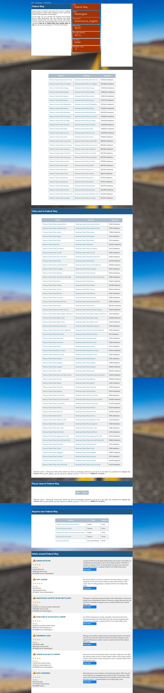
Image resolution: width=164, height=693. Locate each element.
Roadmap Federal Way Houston (85, 96)
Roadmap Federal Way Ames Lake (86, 428)
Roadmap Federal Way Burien (85, 281)
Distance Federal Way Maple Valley (54, 318)
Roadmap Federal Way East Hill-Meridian (88, 265)
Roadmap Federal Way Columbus (85, 149)
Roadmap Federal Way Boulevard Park (87, 302)
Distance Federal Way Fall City (52, 416)
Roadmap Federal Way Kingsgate (86, 452)
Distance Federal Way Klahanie (52, 273)
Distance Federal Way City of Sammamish (56, 399)
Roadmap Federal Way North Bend (86, 432)
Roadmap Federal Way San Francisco (86, 145)
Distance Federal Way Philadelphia (60, 104)
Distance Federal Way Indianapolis (60, 157)
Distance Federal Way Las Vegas (60, 198)
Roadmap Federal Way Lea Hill (85, 253)
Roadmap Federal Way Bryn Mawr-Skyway (89, 310)
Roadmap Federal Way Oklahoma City (86, 194)
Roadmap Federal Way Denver (84, 169)
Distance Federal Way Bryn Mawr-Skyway (56, 310)
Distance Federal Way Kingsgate (53, 452)
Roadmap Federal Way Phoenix (84, 108)
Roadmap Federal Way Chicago (84, 88)
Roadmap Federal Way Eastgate (85, 363)
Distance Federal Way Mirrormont (53, 354)
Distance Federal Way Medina (52, 383)
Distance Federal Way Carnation (53, 456)
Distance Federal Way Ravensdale (53, 334)
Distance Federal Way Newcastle (53, 338)
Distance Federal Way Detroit (59, 178)
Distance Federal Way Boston (59, 182)
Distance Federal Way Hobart (52, 346)
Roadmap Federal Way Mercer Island (87, 350)
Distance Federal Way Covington (53, 269)
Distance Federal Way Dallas (58, 129)
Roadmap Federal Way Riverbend (86, 444)
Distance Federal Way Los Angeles (60, 84)
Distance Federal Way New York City (61, 80)
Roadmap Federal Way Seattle (84, 165)
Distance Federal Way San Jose (59, 133)
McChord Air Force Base (63, 537)
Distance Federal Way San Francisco (61, 145)
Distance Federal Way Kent (51, 244)
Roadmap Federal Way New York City (86, 80)
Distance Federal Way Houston (59, 96)
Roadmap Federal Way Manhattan (85, 112)
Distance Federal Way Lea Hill (52, 253)
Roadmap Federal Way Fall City (85, 416)
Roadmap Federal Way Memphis (85, 186)
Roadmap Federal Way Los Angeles (86, 84)
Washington (61, 11)
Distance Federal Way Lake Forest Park (55, 465)
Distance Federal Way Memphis (59, 186)
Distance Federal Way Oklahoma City (61, 194)
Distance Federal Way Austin (58, 137)
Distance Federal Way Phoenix (59, 108)
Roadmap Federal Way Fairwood (86, 297)
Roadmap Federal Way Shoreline (86, 460)
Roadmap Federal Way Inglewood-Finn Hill (89, 436)
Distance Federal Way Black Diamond (54, 326)
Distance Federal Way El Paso (59, 174)
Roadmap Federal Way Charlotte (85, 161)
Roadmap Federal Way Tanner (85, 448)
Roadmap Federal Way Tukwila (85, 285)
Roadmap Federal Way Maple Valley (87, 318)
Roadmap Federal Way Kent (84, 244)
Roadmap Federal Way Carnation (86, 456)
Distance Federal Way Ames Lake (53, 428)
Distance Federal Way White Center (54, 322)
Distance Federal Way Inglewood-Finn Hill (56, 436)
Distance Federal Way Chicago (59, 88)
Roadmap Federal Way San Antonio (86, 116)
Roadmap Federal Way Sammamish (87, 403)
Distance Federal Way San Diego (60, 120)
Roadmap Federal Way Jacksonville (86, 141)
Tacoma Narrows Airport (64, 528)
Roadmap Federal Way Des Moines (86, 248)
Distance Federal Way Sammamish (54, 403)
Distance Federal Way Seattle (59, 165)
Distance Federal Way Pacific (52, 240)
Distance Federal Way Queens (59, 100)
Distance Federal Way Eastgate (52, 363)
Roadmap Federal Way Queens (84, 100)
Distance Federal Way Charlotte (59, 161)
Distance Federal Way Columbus (60, 149)
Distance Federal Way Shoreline (53, 460)
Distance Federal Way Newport (52, 359)
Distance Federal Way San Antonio (60, 116)
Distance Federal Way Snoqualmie (53, 424)
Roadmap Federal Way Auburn (85, 232)
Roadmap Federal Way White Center (87, 322)
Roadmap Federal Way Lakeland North (88, 224)
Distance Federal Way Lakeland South (54, 228)
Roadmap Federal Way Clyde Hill (86, 387)
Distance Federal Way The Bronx (60, 125)
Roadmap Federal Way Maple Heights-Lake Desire (91, 314)
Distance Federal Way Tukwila (52, 285)
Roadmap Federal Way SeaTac (85, 261)
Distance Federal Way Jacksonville (60, 141)
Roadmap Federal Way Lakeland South (88, 228)
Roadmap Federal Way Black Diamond (87, 326)
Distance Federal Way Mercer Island (54, 350)
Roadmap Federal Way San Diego (85, 120)
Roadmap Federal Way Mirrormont (86, 354)
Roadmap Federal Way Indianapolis (86, 157)
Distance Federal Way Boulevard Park (54, 302)
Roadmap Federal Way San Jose (85, 133)
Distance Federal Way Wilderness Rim (55, 420)
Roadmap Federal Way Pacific (85, 240)
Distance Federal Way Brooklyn (59, 92)
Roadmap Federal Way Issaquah (85, 367)
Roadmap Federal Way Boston (84, 182)
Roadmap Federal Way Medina (85, 383)
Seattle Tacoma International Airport (67, 524)
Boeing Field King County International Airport (70, 532)
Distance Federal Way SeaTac (52, 261)
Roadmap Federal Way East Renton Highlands (90, 330)
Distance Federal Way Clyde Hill (53, 387)
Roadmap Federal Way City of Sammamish (89, 399)
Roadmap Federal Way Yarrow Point (87, 395)
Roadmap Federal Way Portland (85, 190)
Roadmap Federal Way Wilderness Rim (88, 420)
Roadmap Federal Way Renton (85, 306)
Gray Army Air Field (62, 541)
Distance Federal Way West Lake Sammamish (57, 375)
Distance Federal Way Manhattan (60, 112)
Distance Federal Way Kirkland (52, 408)
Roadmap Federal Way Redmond (86, 412)
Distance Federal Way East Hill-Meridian (55, 265)
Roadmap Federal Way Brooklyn (85, 92)
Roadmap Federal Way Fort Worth (85, 153)
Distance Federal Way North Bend (53, 432)
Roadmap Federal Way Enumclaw (86, 342)
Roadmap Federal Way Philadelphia (86, 104)
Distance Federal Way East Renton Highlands (57, 330)
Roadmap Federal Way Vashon (85, 289)
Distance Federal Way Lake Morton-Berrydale (57, 277)
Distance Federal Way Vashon (52, 289)
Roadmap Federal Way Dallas (84, 129)
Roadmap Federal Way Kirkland (85, 408)
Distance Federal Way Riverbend (53, 444)
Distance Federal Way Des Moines (53, 248)
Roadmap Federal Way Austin (84, 137)
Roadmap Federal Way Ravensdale (86, 334)
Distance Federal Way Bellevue (52, 379)
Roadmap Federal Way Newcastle (86, 338)
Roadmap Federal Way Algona (85, 236)
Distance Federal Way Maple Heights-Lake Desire (58, 314)
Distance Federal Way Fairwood (52, 297)
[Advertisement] (51, 41)
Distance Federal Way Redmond (53, 412)
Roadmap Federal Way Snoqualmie (86, 424)
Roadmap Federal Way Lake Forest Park (88, 465)
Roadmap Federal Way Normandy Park (88, 257)
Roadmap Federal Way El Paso (84, 174)
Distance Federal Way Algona (52, 236)
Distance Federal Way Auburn (52, 232)
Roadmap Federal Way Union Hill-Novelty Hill (90, 440)
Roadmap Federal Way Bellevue (85, 379)
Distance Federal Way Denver (59, 169)
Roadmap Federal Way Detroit (84, 178)
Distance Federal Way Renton (52, 306)
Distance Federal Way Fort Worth (60, 153)
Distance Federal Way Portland (59, 190)
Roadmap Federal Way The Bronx (85, 125)
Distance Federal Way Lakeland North (54, 224)
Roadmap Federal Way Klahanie (85, 273)
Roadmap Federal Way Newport (85, 359)
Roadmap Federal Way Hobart (85, 346)
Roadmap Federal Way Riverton (85, 293)
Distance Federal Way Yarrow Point (54, 395)
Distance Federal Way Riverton (52, 293)
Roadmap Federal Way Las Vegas (85, 198)
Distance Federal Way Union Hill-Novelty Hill (56, 440)
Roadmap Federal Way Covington (86, 269)
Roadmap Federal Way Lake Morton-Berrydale (90, 277)
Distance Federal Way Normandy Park (55, 257)
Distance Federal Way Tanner (52, 448)
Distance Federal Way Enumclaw (53, 342)
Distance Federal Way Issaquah (52, 367)
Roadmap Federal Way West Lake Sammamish (90, 375)
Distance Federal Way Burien (52, 281)
